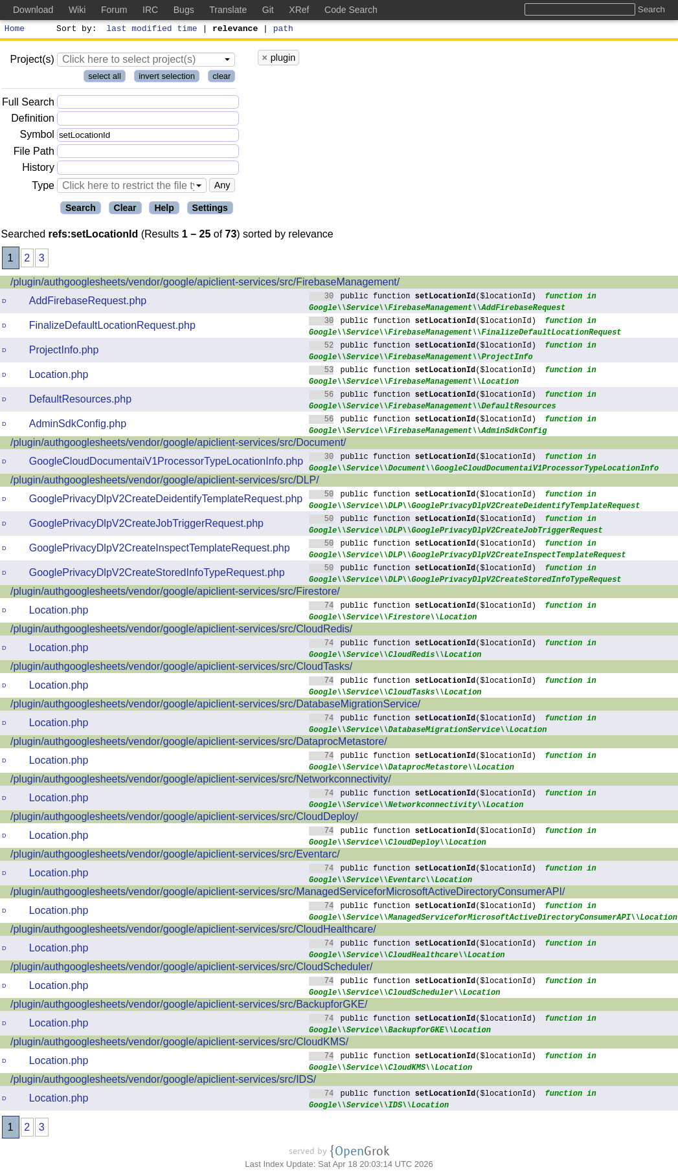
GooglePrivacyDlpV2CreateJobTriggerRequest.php (146, 525)
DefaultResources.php (80, 400)
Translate (228, 10)
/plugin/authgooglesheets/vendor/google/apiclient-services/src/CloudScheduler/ (191, 968)
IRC (150, 10)
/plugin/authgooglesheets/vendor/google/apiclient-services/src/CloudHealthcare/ (193, 931)
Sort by (75, 30)
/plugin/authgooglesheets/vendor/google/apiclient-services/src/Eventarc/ (175, 855)
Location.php (59, 376)
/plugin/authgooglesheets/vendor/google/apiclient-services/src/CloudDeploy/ (184, 818)
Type (43, 187)
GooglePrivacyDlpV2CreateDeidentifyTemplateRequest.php (165, 500)
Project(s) (32, 61)
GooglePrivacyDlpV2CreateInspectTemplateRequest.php (159, 549)
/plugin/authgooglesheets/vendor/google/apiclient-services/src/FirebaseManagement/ (205, 283)
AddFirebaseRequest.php (87, 302)
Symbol (37, 136)
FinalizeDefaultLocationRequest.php (112, 327)
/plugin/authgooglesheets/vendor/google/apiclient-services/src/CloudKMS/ (179, 1043)
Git (268, 10)
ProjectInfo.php (64, 351)
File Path (34, 153)
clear (221, 78)
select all (104, 78)
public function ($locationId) (422, 297)
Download (33, 10)
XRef (299, 10)
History (38, 169)
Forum (114, 10)
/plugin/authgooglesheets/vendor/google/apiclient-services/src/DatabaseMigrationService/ (215, 705)
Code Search (351, 10)
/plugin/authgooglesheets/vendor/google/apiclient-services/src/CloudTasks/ (181, 668)
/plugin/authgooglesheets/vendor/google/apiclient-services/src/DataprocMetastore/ (198, 743)
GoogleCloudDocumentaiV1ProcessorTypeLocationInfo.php (166, 463)
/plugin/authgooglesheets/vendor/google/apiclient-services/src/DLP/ (164, 481)
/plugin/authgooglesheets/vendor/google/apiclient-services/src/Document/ (178, 444)
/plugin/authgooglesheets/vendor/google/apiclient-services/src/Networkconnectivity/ (200, 780)
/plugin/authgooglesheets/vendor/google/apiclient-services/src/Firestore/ (175, 593)
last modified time (152, 30)
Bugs (184, 10)
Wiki (77, 10)
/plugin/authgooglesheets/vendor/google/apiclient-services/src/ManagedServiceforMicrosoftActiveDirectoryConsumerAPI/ (287, 893)
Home (15, 30)
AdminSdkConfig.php (77, 425)
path (283, 30)
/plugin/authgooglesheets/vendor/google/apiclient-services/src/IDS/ (163, 1081)
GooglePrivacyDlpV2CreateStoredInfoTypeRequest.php (157, 574)
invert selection (167, 78)
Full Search (28, 103)
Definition (32, 120)
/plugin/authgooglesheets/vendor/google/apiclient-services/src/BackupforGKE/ (188, 1006)
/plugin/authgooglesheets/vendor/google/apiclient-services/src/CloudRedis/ (181, 630)
